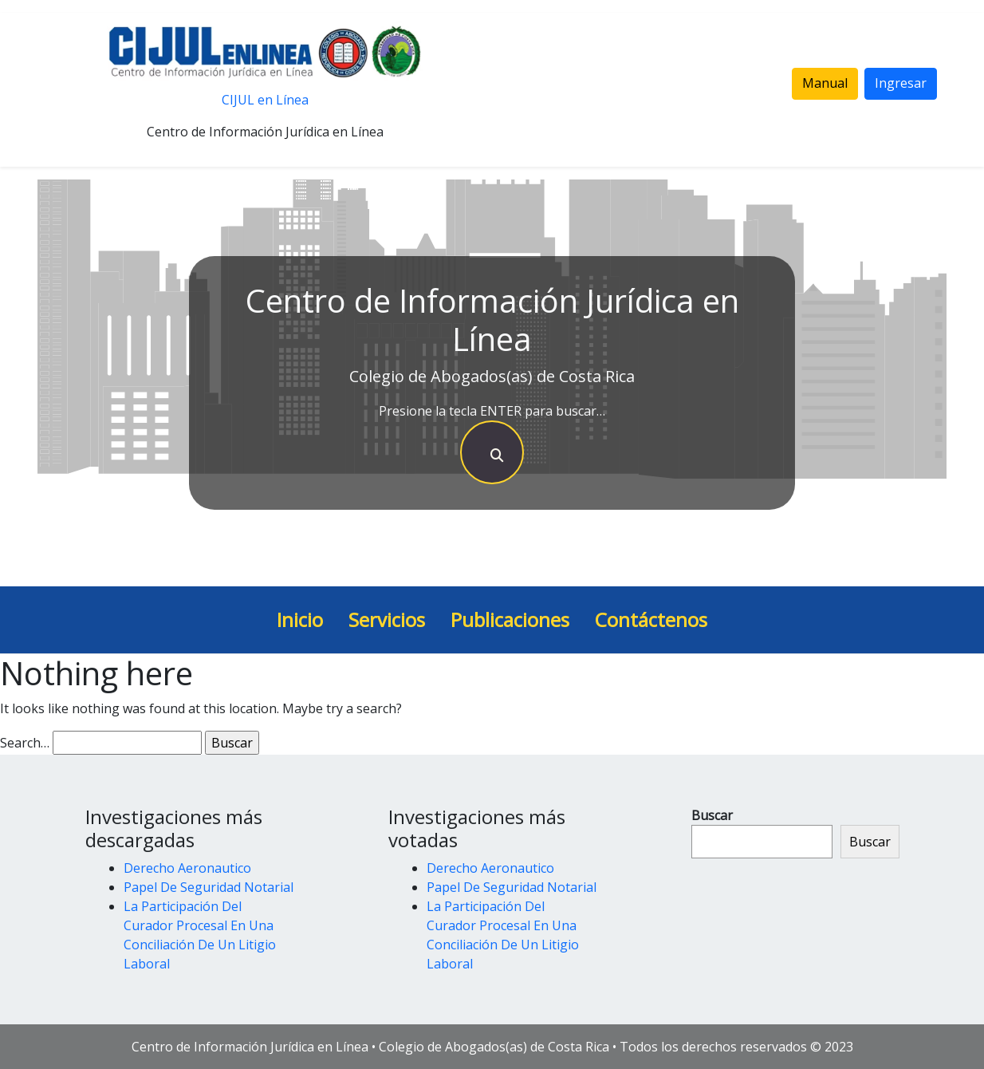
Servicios (386, 619)
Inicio (300, 619)
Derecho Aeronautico (187, 868)
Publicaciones (510, 619)
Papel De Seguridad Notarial (208, 887)
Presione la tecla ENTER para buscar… (492, 411)
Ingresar (901, 83)
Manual (825, 83)
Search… (24, 742)
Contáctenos (651, 619)
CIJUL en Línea (265, 99)
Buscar (712, 815)
